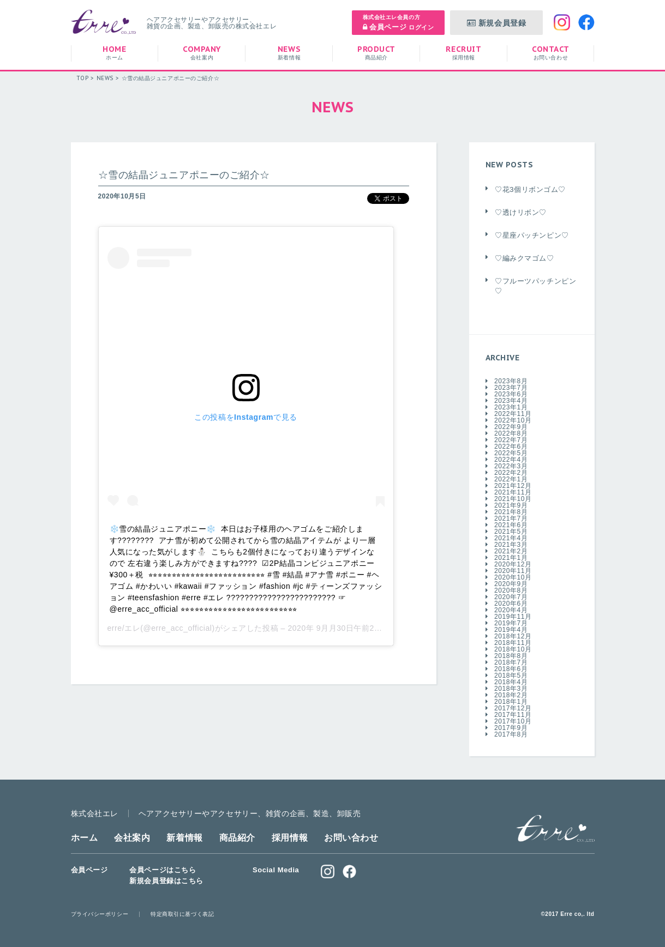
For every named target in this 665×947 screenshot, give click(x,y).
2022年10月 (513, 420)
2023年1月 (511, 407)
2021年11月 (513, 492)
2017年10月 (513, 721)
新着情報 (184, 837)
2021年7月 (511, 518)
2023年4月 (511, 401)
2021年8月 (511, 512)
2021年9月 (511, 505)
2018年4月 (511, 682)
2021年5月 (511, 531)
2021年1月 (511, 558)
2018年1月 (511, 701)
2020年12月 (513, 564)
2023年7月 (511, 387)
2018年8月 (511, 656)
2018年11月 (513, 643)
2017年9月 (511, 728)
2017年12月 (513, 708)
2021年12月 (513, 486)
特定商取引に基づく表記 (182, 914)
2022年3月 (511, 466)
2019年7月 (511, 623)
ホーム (84, 837)
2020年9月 (511, 584)
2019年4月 (511, 630)
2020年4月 (511, 610)
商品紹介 (237, 837)
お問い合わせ (351, 837)
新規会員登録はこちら (166, 881)
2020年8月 (511, 590)
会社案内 (132, 837)
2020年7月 (511, 597)
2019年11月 (513, 616)
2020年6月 (511, 603)
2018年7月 (511, 662)
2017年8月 (511, 734)
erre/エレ (124, 628)
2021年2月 (511, 551)
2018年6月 (511, 669)
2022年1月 (511, 479)
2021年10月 (513, 499)
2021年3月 (511, 544)
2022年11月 (513, 414)
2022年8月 (511, 433)
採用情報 (290, 837)
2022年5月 (511, 453)
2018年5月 (511, 675)
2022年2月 (511, 472)
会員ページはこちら (162, 870)
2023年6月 (511, 394)
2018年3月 (511, 688)
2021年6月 (511, 525)
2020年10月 (513, 577)
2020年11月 (513, 571)
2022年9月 (511, 427)
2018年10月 (513, 649)
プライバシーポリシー (100, 914)
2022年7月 (511, 440)
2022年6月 (511, 446)
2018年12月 (513, 636)
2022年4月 (511, 459)
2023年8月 (511, 381)
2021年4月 (511, 538)
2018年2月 (511, 695)
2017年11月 (513, 715)
